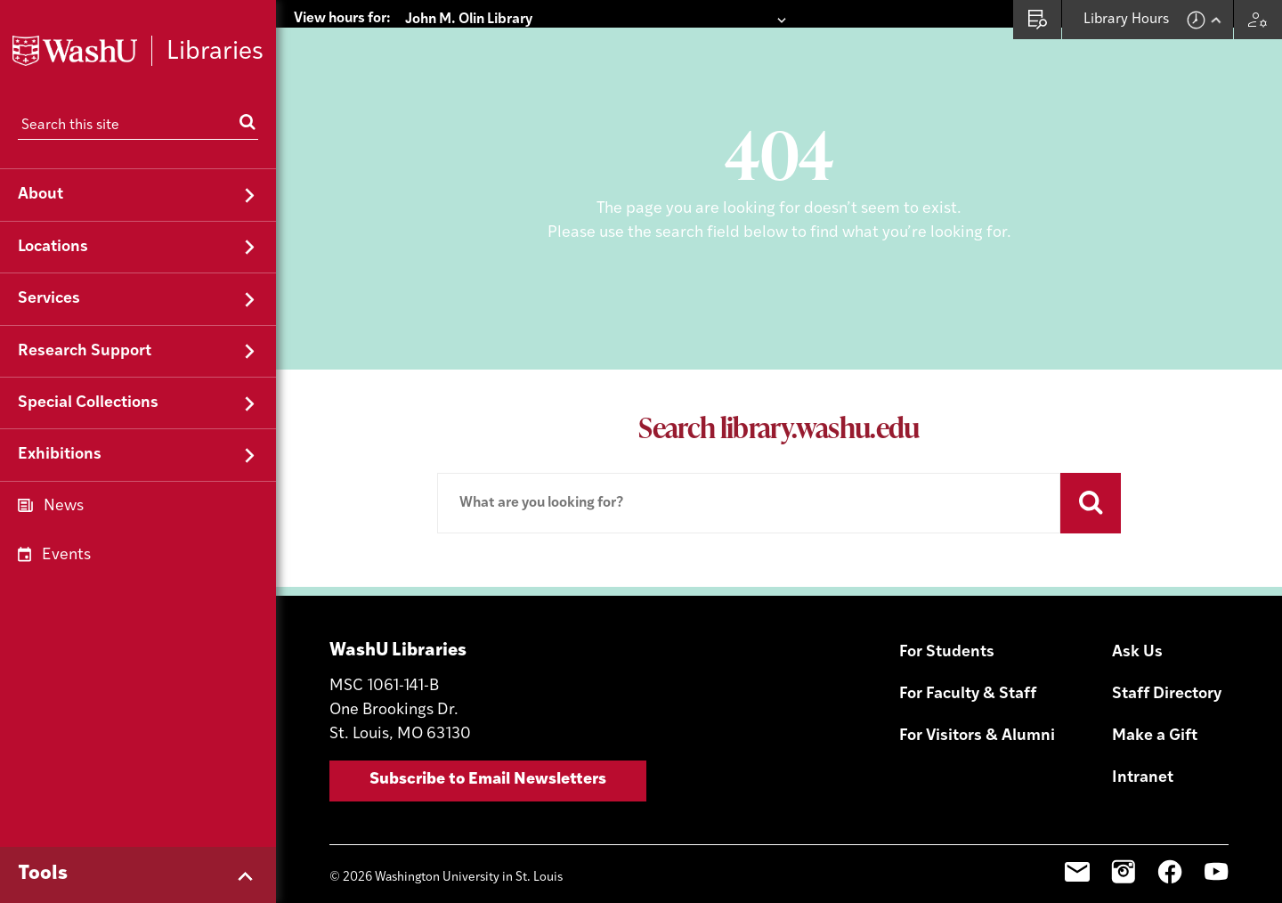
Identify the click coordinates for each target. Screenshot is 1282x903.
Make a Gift (1154, 708)
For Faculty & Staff (967, 666)
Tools (43, 874)
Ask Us (1137, 624)
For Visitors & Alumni (977, 708)
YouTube (1216, 844)
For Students (946, 624)
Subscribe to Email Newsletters (487, 752)
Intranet (1142, 749)
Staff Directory (1166, 666)
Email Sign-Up (1077, 844)
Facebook (1169, 844)
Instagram (1123, 844)
